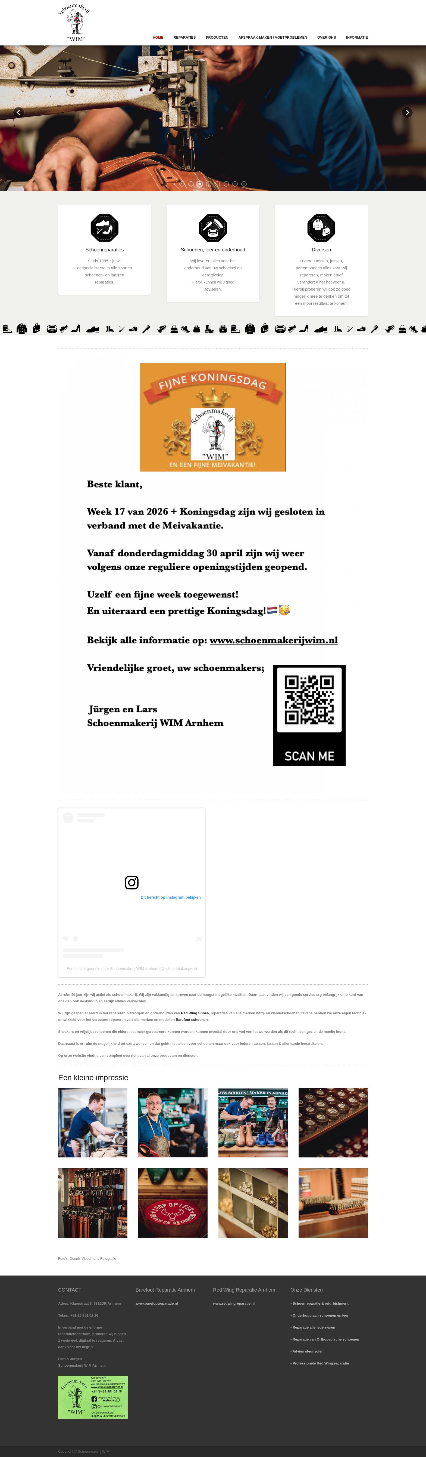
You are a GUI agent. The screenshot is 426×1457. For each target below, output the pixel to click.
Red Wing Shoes (195, 1013)
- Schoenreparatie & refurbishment (319, 1303)
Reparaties (185, 37)
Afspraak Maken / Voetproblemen (273, 37)
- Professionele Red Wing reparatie (319, 1363)
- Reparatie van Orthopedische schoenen (324, 1339)
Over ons (326, 37)
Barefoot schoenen (192, 1020)
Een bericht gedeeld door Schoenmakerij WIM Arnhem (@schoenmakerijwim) (132, 968)
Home (158, 37)
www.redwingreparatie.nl (234, 1303)
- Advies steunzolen (307, 1351)
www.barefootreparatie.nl (157, 1303)
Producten (217, 37)
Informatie (357, 37)
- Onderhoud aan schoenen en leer (319, 1315)
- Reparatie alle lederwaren (312, 1327)
